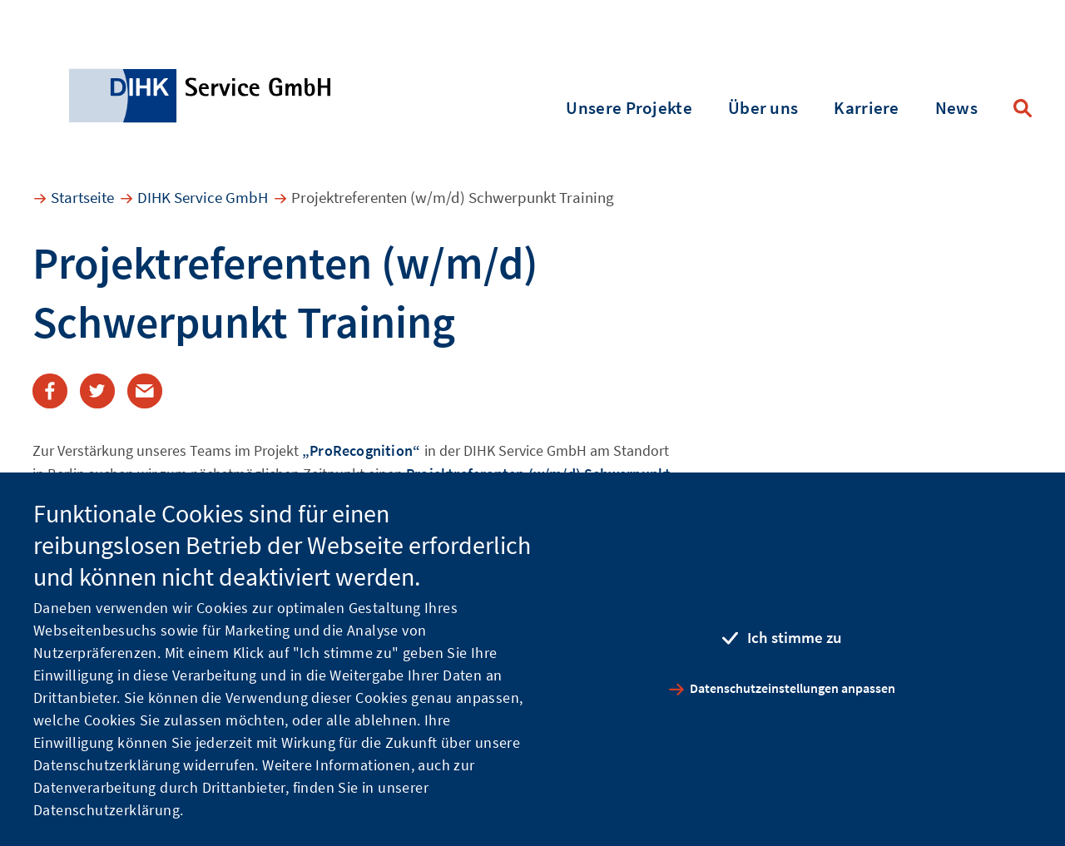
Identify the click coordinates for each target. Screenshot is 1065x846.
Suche (1022, 108)
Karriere (866, 108)
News (956, 107)
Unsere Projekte (629, 108)
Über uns (763, 108)
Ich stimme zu (794, 637)
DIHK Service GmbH (202, 197)
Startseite (82, 197)
